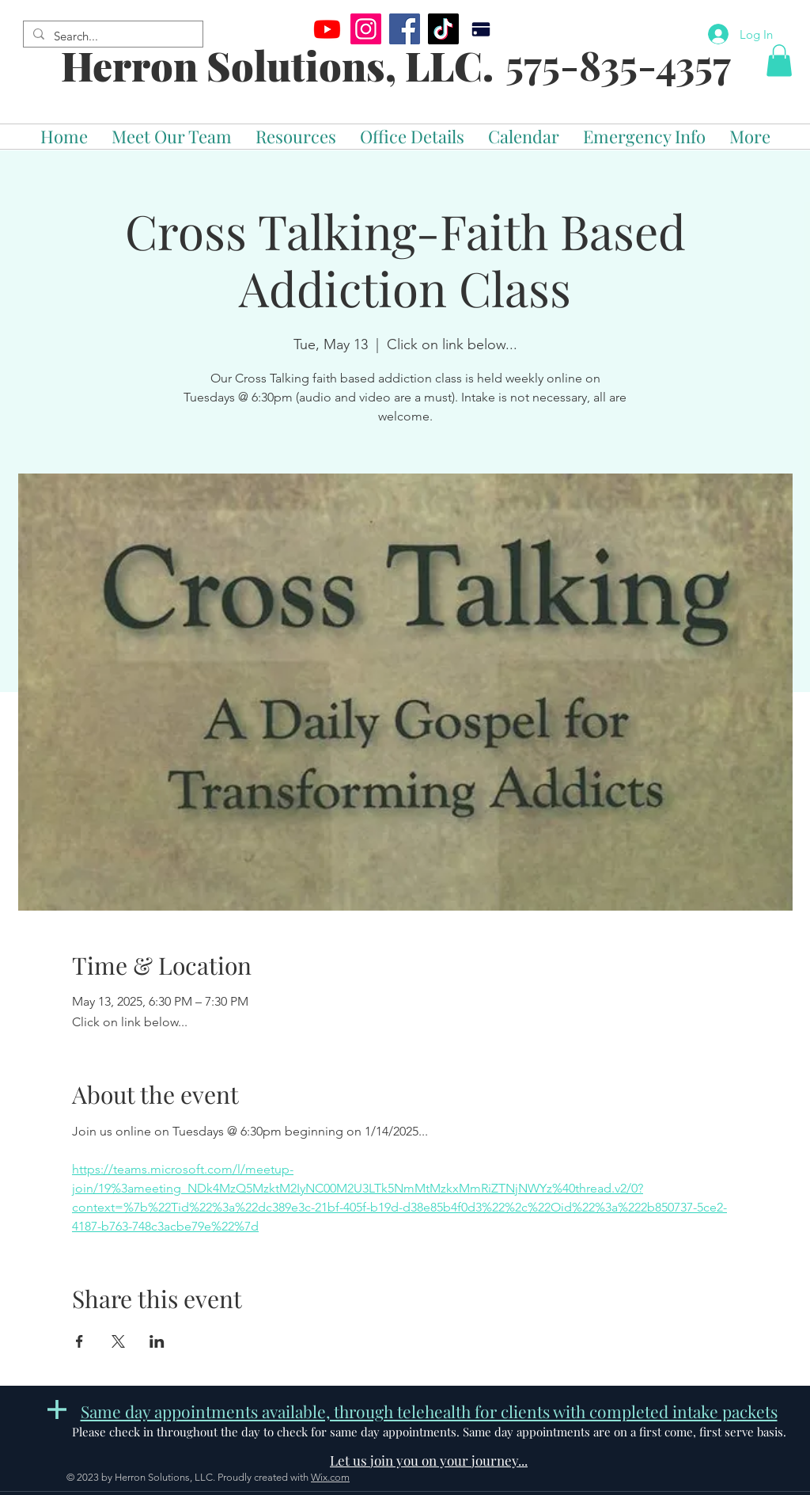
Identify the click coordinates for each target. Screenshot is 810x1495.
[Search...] (111, 36)
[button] (779, 60)
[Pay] (481, 28)
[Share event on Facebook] (79, 1341)
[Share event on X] (118, 1341)
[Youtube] (327, 28)
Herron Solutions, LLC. (277, 65)
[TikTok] (443, 28)
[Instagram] (365, 28)
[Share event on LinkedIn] (157, 1341)
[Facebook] (404, 28)
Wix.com (330, 1477)
